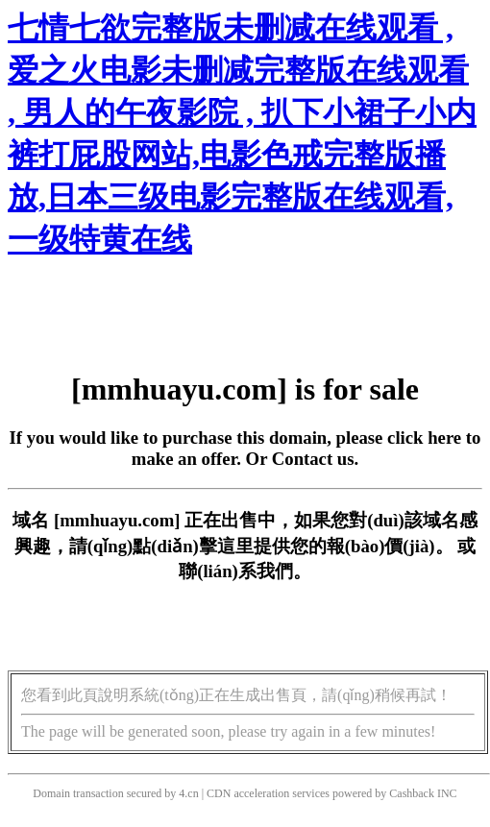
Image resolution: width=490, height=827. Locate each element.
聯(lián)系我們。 (245, 571)
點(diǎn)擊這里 (193, 546)
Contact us (313, 459)
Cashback (411, 793)
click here (424, 437)
